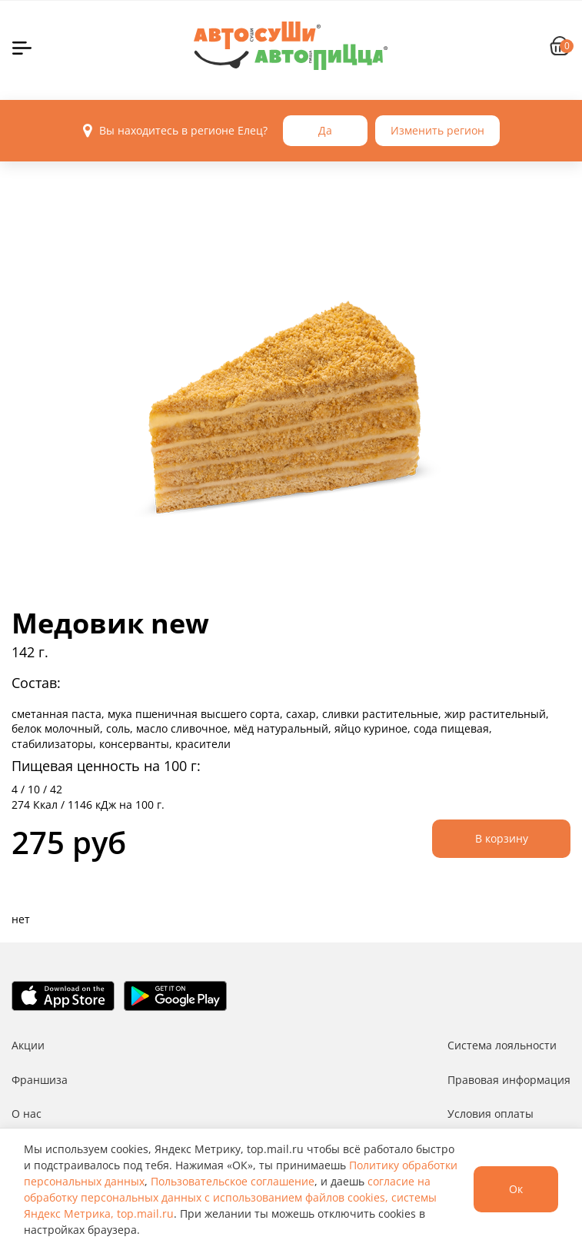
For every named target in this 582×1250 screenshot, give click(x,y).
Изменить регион (437, 130)
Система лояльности (502, 1045)
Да (325, 130)
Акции (28, 1045)
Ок (516, 1189)
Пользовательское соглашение (232, 1181)
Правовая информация (508, 1079)
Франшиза (40, 1079)
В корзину (501, 838)
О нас (27, 1113)
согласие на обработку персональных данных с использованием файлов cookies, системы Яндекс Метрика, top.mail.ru (230, 1197)
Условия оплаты (490, 1113)
